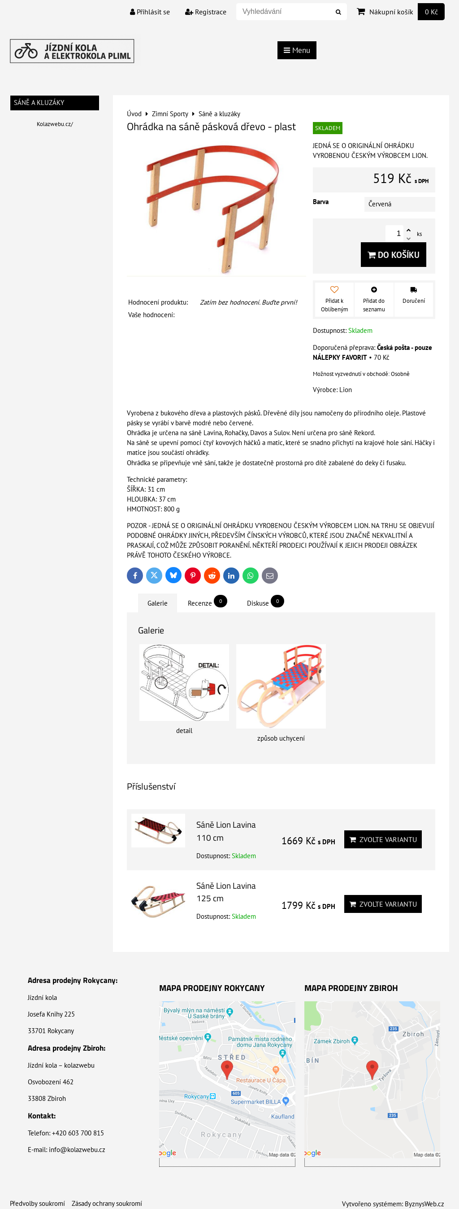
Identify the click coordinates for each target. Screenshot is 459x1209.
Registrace (205, 11)
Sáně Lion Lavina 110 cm (226, 831)
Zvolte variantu (383, 839)
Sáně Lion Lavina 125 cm (226, 892)
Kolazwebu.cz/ (55, 124)
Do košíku (394, 254)
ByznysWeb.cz (424, 1204)
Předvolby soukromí (37, 1203)
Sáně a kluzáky (39, 102)
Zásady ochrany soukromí (107, 1203)
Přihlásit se (150, 11)
